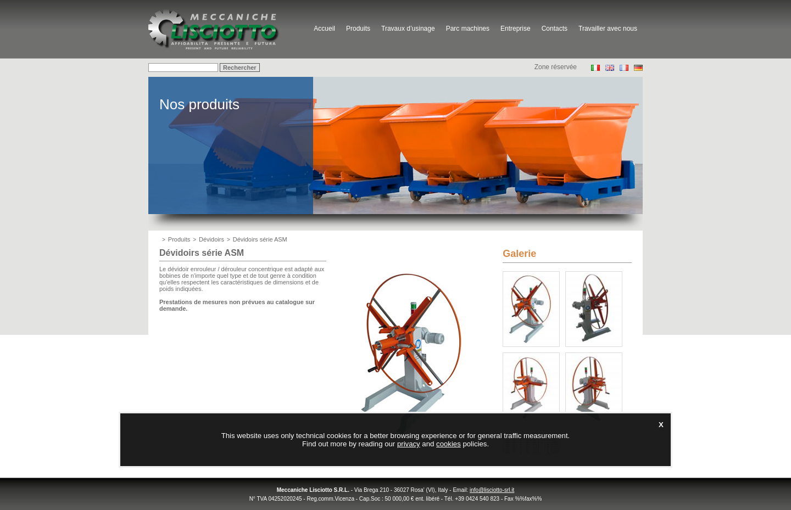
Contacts (554, 28)
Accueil (324, 28)
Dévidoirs (211, 239)
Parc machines (467, 28)
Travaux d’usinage (408, 28)
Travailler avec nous (607, 28)
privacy (408, 444)
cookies (448, 444)
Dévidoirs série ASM (260, 239)
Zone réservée (555, 67)
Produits (358, 28)
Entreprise (515, 28)
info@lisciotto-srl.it (492, 490)
